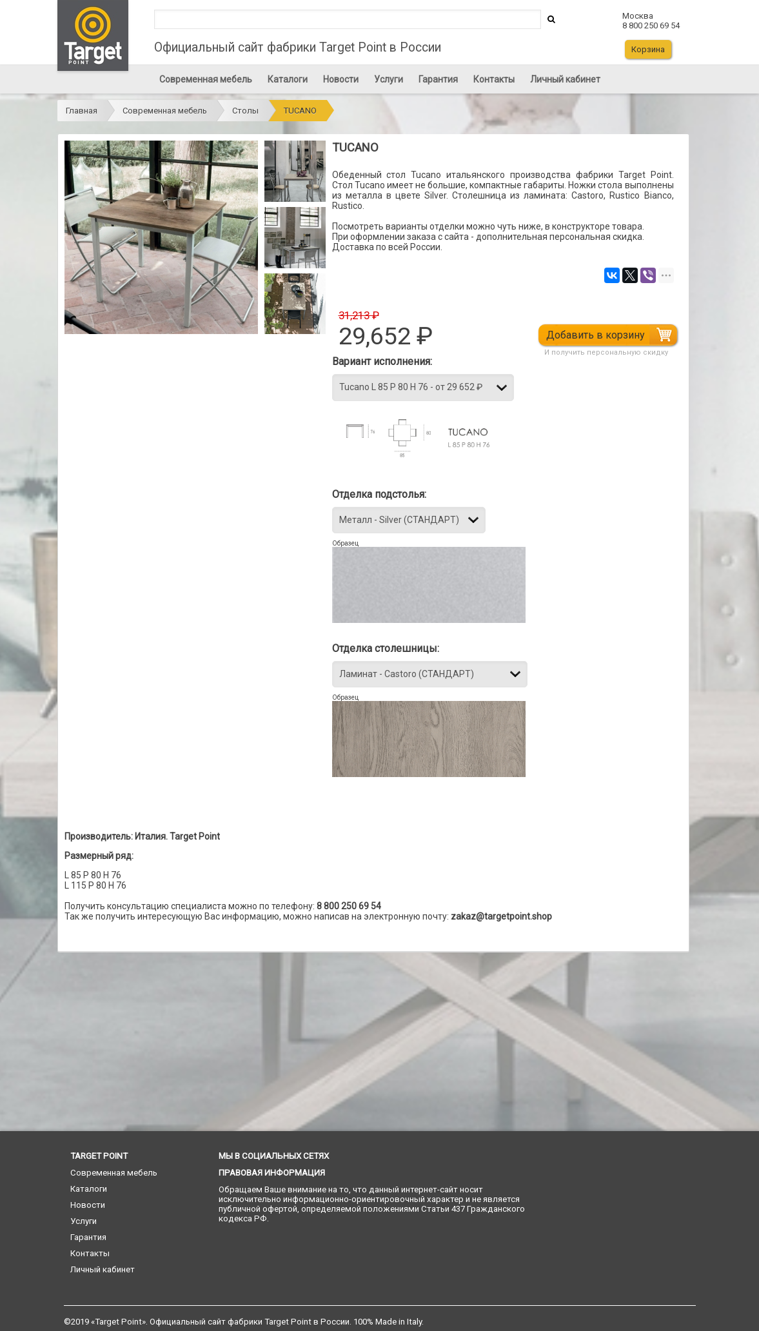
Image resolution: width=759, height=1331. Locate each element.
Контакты (494, 79)
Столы (245, 110)
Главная (81, 110)
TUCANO (300, 110)
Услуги (388, 79)
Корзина (648, 49)
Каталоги (288, 79)
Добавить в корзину (596, 335)
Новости (341, 79)
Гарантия (438, 79)
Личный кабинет (565, 79)
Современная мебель (205, 79)
